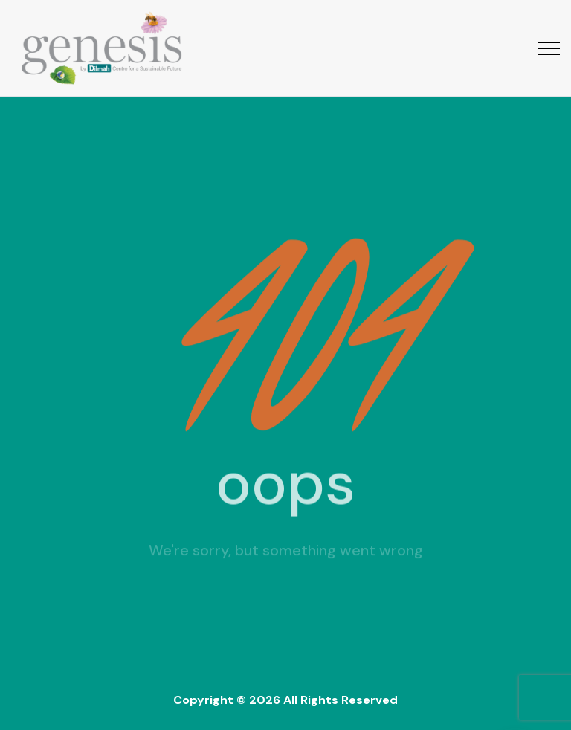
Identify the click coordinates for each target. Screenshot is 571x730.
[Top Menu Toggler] (548, 48)
